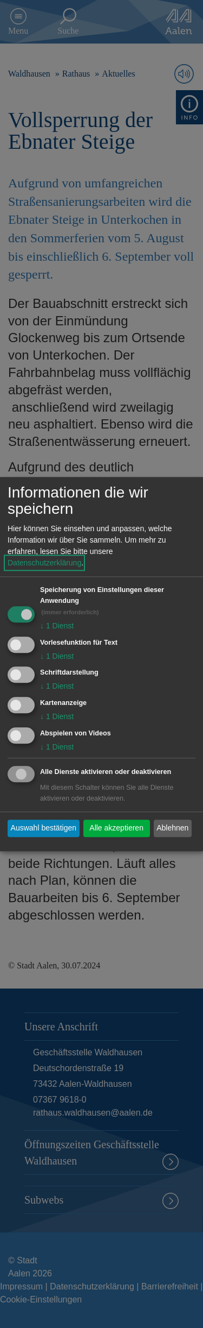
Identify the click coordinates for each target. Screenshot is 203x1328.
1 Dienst (57, 625)
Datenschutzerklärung (44, 562)
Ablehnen (172, 828)
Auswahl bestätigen (43, 828)
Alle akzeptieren (116, 828)
